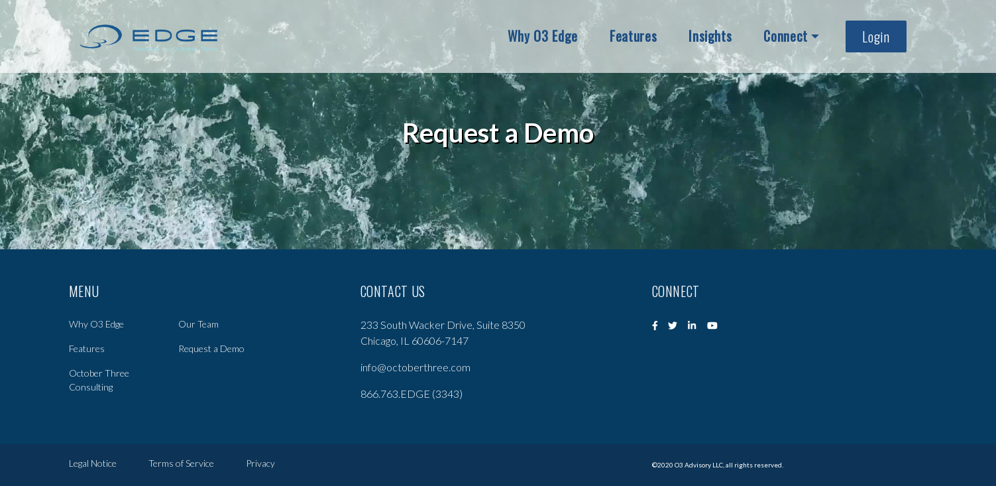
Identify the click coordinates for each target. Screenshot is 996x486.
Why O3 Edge (543, 36)
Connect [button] (785, 36)
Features (633, 36)
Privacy (260, 464)
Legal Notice (93, 464)
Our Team (198, 324)
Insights (710, 36)
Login (875, 36)
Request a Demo (211, 348)
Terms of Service (181, 464)
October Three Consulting (99, 380)
